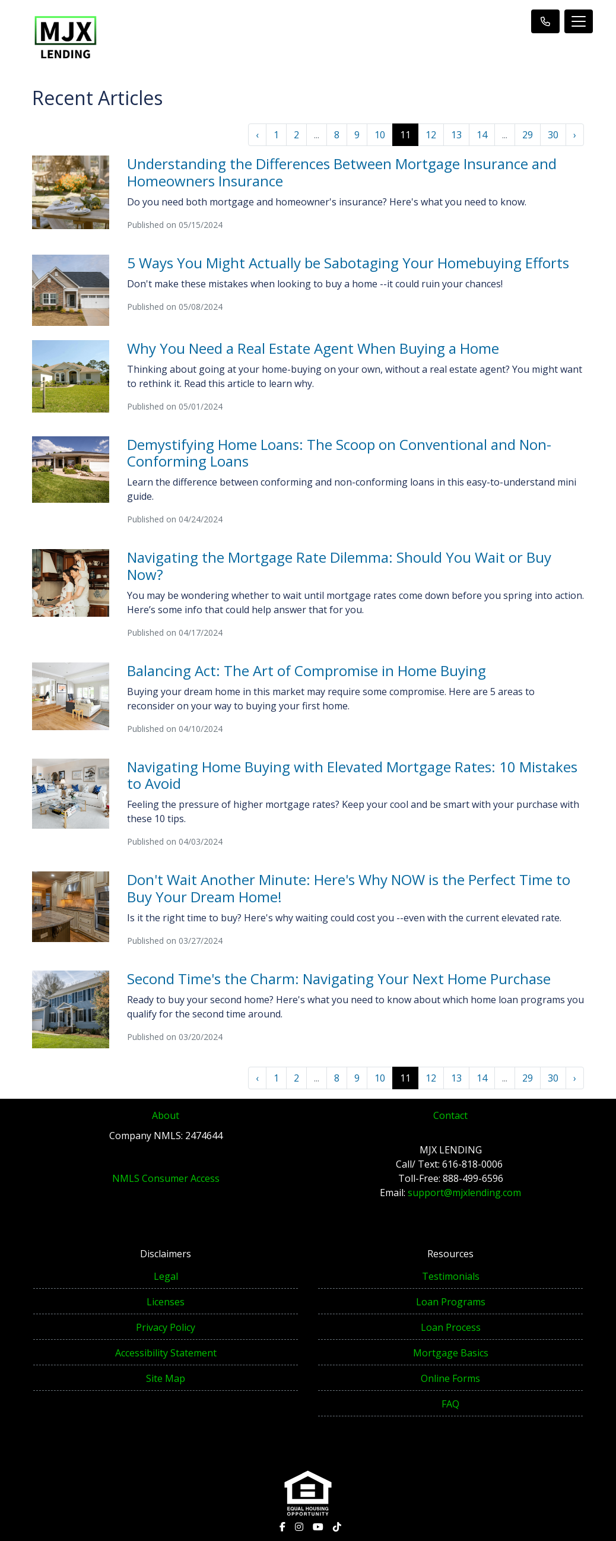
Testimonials (451, 1276)
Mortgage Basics (450, 1352)
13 (456, 134)
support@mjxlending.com (464, 1192)
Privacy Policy (165, 1327)
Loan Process (451, 1327)
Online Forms (450, 1378)
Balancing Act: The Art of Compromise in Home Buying (306, 670)
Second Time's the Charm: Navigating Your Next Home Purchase (339, 978)
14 (482, 134)
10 (379, 134)
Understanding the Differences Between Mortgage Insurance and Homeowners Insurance (342, 172)
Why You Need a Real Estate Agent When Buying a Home (313, 348)
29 (527, 134)
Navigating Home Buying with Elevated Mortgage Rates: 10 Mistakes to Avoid (352, 775)
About (165, 1115)
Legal (166, 1276)
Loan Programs (450, 1301)
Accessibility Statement (166, 1352)
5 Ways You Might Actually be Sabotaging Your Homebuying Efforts (348, 262)
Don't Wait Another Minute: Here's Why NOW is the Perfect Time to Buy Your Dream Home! (348, 888)
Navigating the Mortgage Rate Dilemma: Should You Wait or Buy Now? (339, 565)
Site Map (165, 1378)
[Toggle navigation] (578, 21)
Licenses (166, 1301)
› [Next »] (574, 134)
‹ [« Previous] (257, 134)
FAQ (450, 1403)
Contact (450, 1115)
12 (431, 134)
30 (553, 134)
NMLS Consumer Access (166, 1178)
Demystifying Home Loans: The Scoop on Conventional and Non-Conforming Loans (339, 453)
